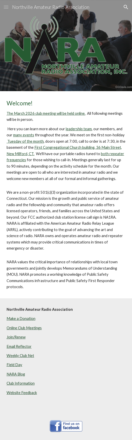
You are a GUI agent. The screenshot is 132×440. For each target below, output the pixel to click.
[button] (6, 7)
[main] (66, 194)
